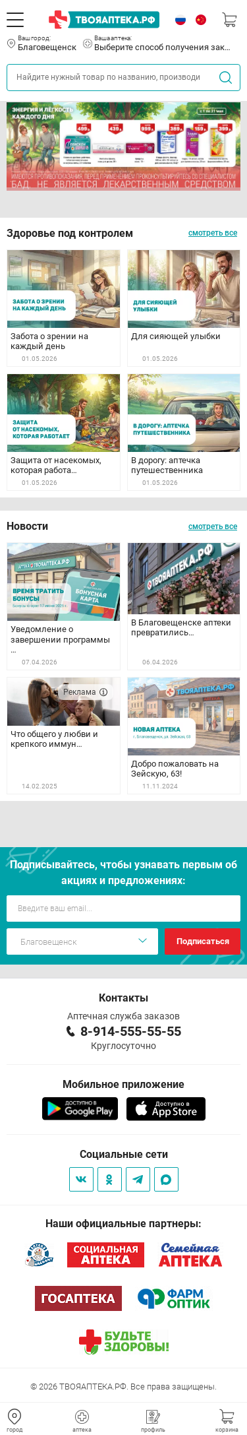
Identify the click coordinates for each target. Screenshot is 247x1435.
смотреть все (212, 233)
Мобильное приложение (123, 1084)
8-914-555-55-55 (130, 1031)
